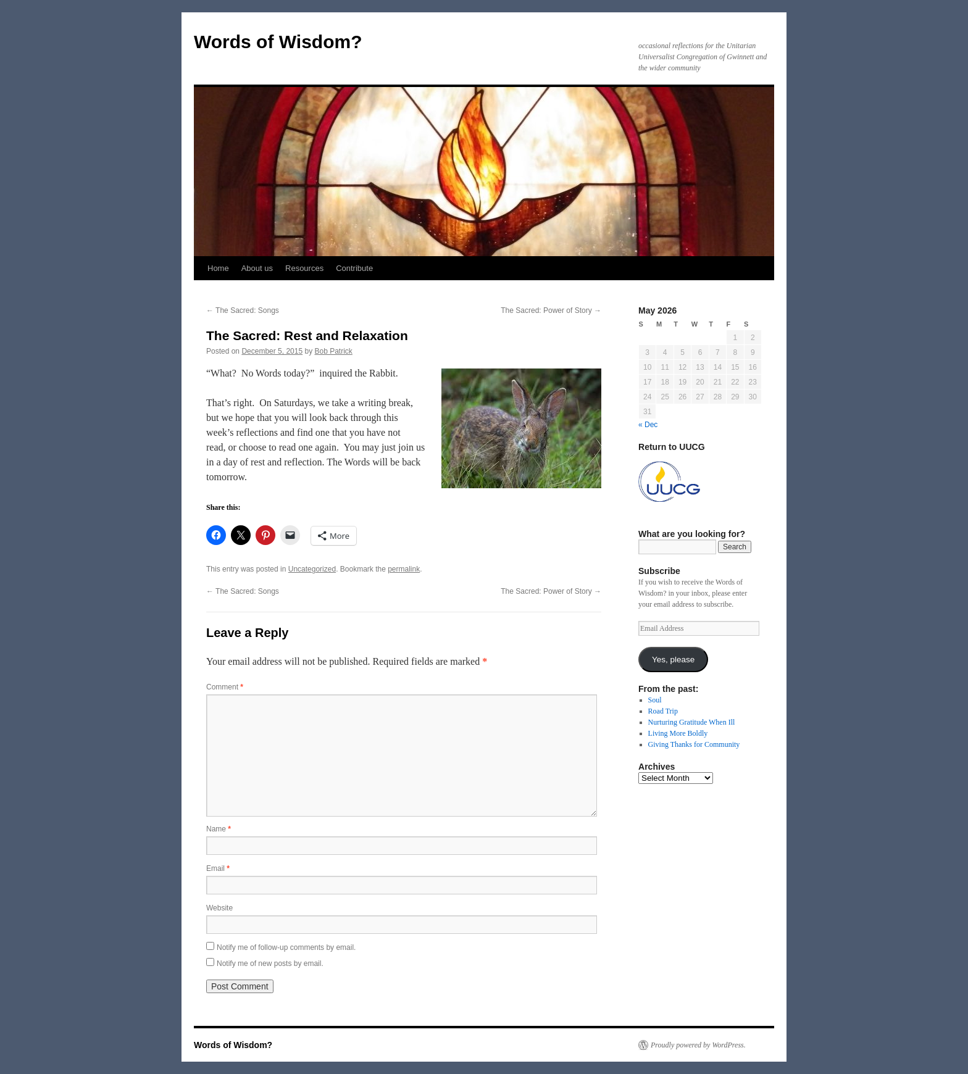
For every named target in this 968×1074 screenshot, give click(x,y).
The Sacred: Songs (242, 310)
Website (219, 908)
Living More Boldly (678, 733)
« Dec (647, 424)
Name (218, 829)
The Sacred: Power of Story (551, 310)
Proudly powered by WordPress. (698, 1045)
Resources (304, 268)
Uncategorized (312, 569)
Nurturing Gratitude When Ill (691, 722)
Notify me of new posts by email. (270, 963)
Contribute (354, 268)
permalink (404, 569)
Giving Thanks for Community (694, 744)
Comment (224, 687)
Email (218, 868)
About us (257, 268)
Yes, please (673, 659)
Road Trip (663, 711)
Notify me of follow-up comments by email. (286, 947)
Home (218, 268)
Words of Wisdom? (278, 41)
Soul (655, 700)
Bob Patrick (334, 351)
